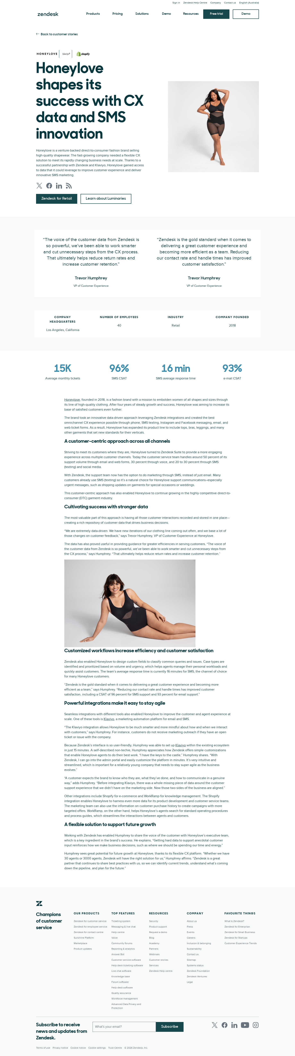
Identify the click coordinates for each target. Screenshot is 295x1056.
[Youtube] (245, 1025)
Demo (166, 14)
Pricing (117, 14)
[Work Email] (124, 1027)
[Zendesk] (39, 910)
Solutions (142, 14)
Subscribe (169, 1027)
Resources (191, 14)
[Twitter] (214, 1025)
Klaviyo (109, 719)
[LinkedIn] (234, 1025)
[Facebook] (224, 1025)
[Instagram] (255, 1025)
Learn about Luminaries (106, 199)
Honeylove (72, 400)
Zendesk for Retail (56, 199)
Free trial (216, 14)
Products (93, 14)
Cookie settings (97, 1047)
